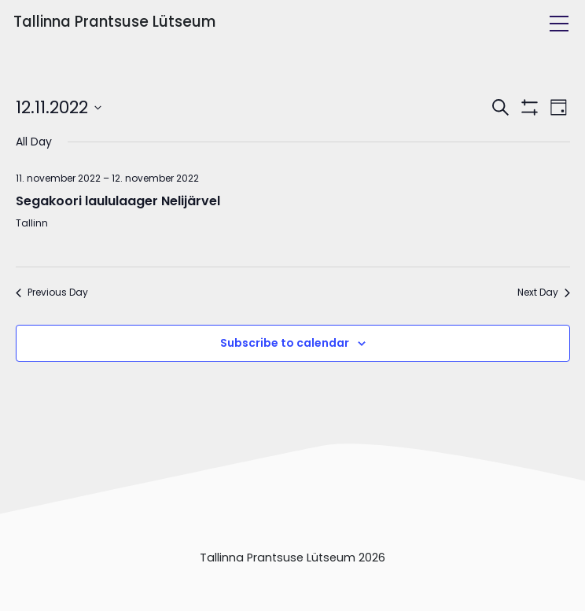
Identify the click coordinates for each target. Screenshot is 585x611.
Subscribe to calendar (284, 343)
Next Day (543, 292)
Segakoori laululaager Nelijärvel (118, 201)
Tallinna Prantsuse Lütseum (114, 21)
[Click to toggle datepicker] (58, 107)
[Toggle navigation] (559, 23)
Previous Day (52, 292)
